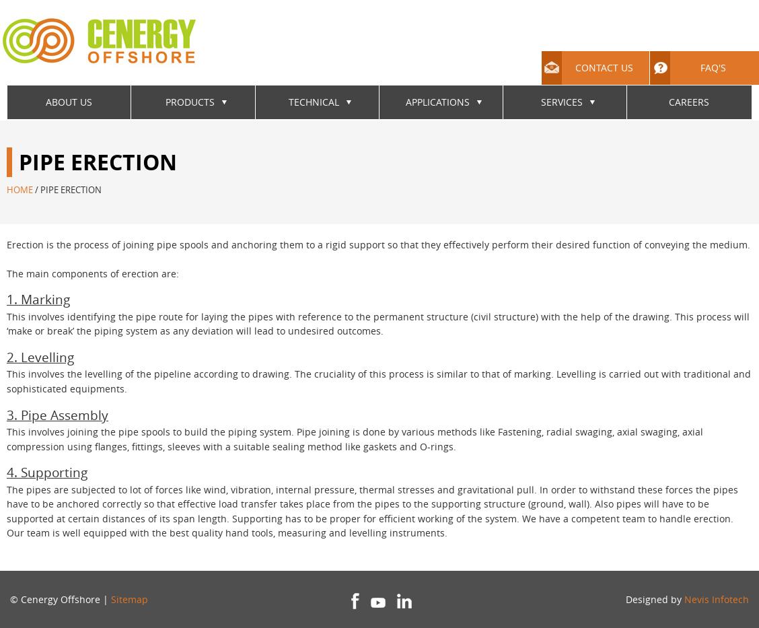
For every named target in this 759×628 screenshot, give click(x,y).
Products (190, 102)
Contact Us (587, 68)
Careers (689, 102)
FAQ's (688, 68)
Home (20, 190)
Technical (314, 102)
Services (562, 102)
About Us (69, 102)
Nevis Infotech (716, 599)
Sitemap (129, 599)
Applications (438, 102)
